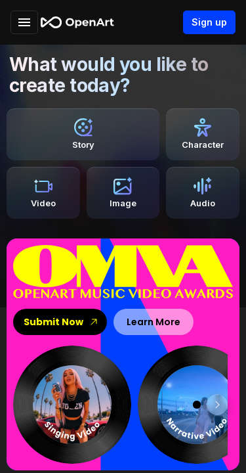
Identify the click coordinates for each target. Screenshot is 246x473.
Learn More (153, 322)
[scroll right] (217, 404)
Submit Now (60, 322)
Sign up (209, 22)
